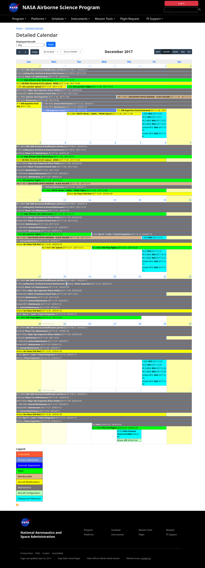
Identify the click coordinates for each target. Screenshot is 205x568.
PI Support (154, 19)
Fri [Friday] (154, 61)
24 (39, 323)
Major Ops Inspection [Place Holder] (44, 90)
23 (190, 276)
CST (125, 440)
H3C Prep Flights (109, 247)
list (189, 51)
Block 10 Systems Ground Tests (42, 93)
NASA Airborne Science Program (61, 7)
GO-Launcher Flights (82, 86)
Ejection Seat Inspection (37, 96)
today (34, 51)
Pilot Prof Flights (109, 428)
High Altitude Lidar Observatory (38, 80)
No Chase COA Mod (82, 193)
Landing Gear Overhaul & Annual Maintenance (43, 73)
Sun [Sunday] (29, 61)
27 (64, 65)
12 (89, 199)
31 (39, 390)
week (175, 51)
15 (165, 199)
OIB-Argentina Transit (56, 110)
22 (165, 276)
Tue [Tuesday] (79, 61)
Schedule (58, 19)
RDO (150, 113)
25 (64, 323)
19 (89, 276)
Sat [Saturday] (179, 61)
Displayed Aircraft (25, 41)
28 (89, 65)
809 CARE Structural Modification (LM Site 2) (46, 70)
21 (140, 276)
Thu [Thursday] (129, 61)
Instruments (80, 19)
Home (19, 28)
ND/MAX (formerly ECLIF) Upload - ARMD (40, 83)
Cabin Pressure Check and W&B (126, 432)
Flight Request (129, 19)
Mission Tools (104, 19)
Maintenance (32, 100)
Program (18, 19)
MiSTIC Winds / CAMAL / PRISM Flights (69, 190)
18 (64, 276)
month (166, 51)
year (158, 51)
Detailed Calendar (34, 28)
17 (39, 276)
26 (39, 65)
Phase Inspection (83, 283)
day (183, 51)
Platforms (38, 19)
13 (114, 199)
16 (190, 199)
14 (140, 199)
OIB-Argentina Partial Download (135, 110)
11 (64, 199)
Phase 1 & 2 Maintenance (36, 76)
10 (39, 199)
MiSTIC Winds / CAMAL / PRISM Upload (94, 113)
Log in (181, 3)
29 (114, 65)
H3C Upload (57, 247)
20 (114, 276)
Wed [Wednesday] (104, 61)
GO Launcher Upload (32, 86)
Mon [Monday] (53, 61)
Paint (98, 424)
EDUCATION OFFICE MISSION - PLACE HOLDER (149, 96)
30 (140, 65)
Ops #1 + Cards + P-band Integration (114, 234)
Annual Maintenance (63, 103)
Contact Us (146, 558)
